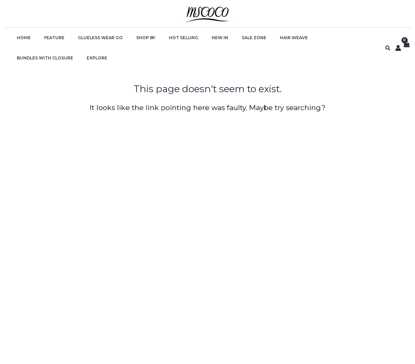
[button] (388, 38)
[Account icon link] (398, 38)
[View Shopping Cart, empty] (406, 38)
